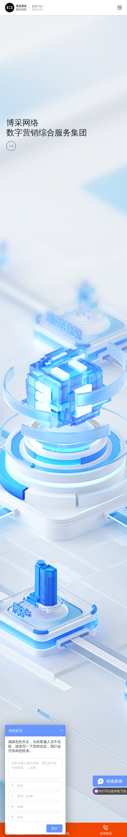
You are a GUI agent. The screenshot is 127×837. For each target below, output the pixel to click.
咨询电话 (105, 826)
